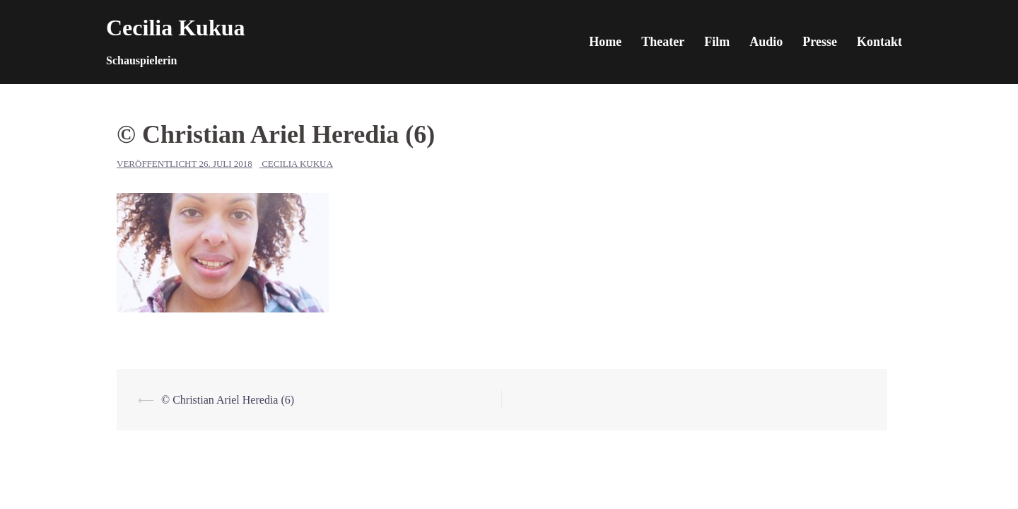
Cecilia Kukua (175, 27)
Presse (819, 42)
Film (717, 42)
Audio (766, 42)
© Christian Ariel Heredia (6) (227, 400)
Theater (662, 42)
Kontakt (879, 42)
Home (605, 42)
